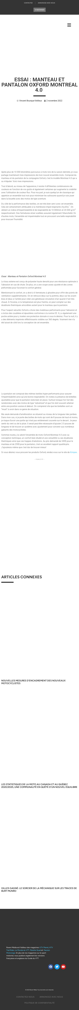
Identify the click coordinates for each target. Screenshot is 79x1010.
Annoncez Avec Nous (46, 3)
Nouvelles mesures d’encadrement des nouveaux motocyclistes (33, 682)
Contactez (28, 3)
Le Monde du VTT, (22, 950)
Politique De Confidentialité (39, 1003)
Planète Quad (35, 950)
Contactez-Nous (25, 997)
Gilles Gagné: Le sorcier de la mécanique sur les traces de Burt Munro (39, 889)
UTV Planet (43, 947)
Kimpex (73, 452)
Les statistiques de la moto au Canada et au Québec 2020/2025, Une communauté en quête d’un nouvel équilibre (39, 786)
